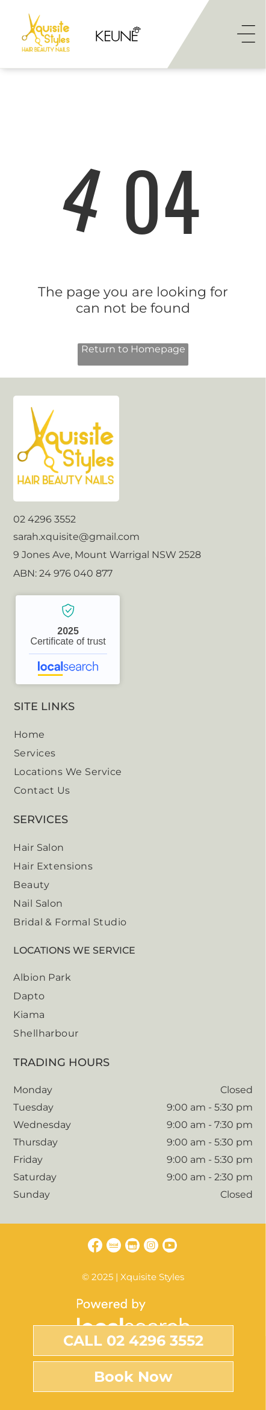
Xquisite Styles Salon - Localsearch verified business (68, 639)
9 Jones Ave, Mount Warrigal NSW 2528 (107, 554)
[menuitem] (133, 734)
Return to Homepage (133, 349)
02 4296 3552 (44, 519)
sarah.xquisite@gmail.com (76, 536)
